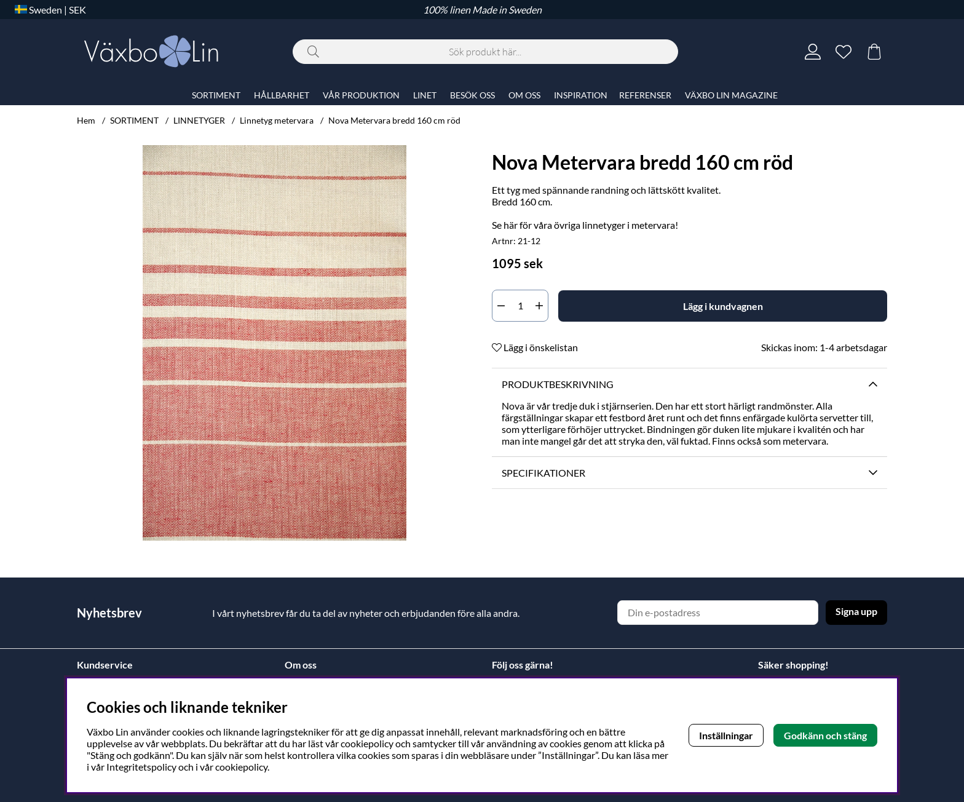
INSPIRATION (580, 95)
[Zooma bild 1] (274, 343)
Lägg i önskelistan (535, 347)
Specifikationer (543, 472)
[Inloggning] (813, 52)
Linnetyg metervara (277, 120)
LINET (425, 95)
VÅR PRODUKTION (361, 95)
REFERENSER (645, 95)
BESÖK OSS (472, 95)
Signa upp (856, 611)
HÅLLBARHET (281, 95)
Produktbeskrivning (558, 384)
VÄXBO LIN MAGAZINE (731, 95)
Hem (86, 120)
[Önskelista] (843, 52)
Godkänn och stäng (825, 735)
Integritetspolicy (141, 766)
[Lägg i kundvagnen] (722, 306)
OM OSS (524, 95)
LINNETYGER (199, 120)
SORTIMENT (134, 120)
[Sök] (485, 51)
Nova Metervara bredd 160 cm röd (394, 120)
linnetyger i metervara (628, 225)
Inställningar (726, 735)
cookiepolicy (241, 766)
